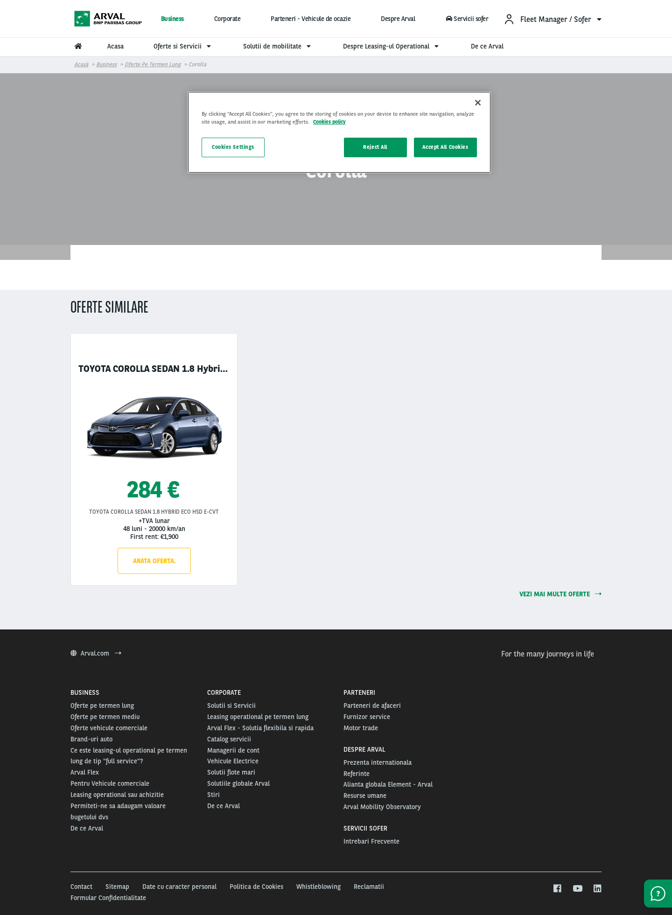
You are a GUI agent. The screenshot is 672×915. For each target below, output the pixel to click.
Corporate (227, 18)
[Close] (478, 102)
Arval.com (95, 653)
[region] (339, 132)
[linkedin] (597, 888)
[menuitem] (553, 19)
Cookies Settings (233, 147)
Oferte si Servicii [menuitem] (183, 46)
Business (172, 18)
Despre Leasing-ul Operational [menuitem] (392, 46)
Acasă (81, 64)
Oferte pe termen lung (153, 64)
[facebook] (557, 888)
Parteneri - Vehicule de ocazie (310, 18)
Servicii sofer (466, 18)
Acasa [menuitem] (115, 46)
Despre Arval (398, 18)
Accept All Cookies (445, 147)
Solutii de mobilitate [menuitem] (278, 46)
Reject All (375, 147)
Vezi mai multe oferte (560, 594)
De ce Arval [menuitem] (487, 46)
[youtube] (577, 888)
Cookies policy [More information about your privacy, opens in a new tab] (329, 122)
